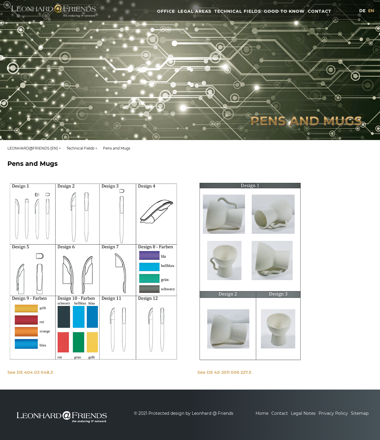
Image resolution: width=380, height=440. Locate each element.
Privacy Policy (333, 413)
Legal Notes (303, 413)
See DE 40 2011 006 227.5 (224, 372)
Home (262, 413)
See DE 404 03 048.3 (30, 372)
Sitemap (359, 413)
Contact (279, 413)
